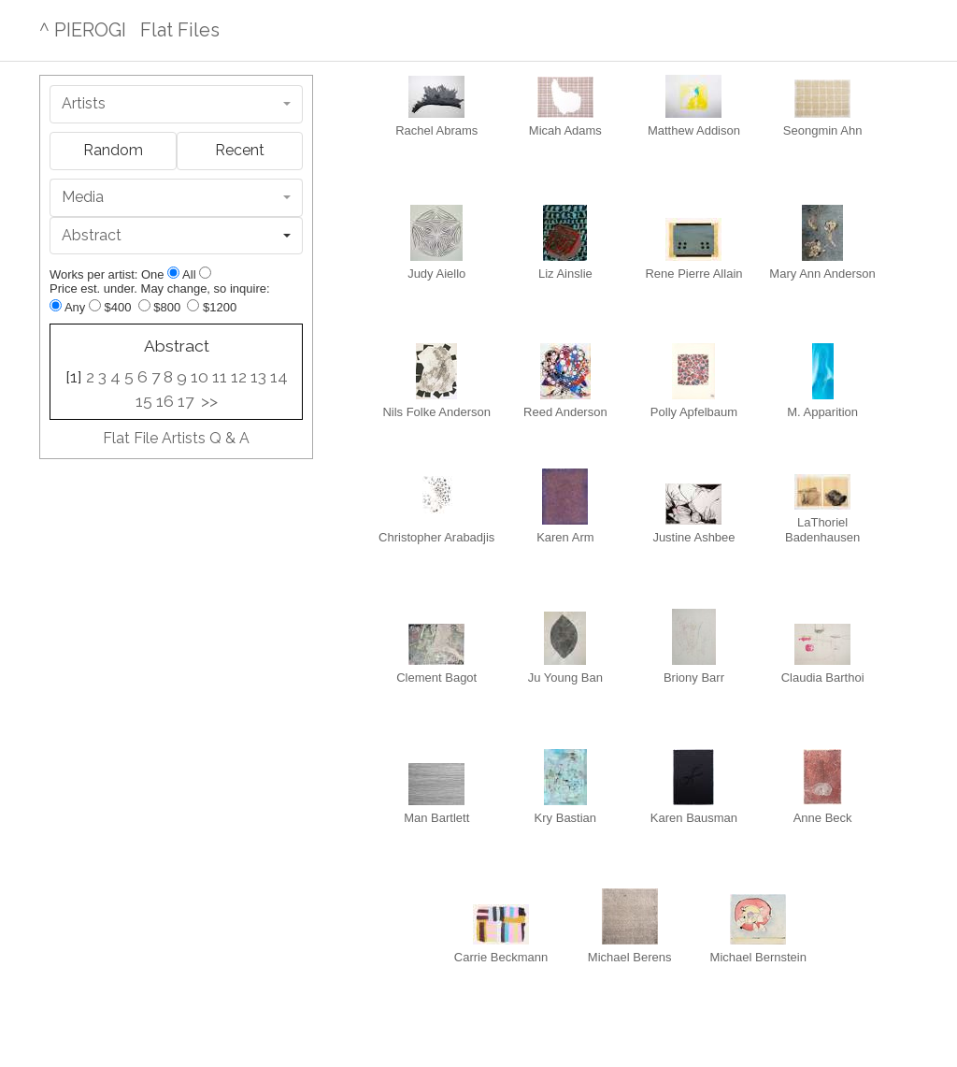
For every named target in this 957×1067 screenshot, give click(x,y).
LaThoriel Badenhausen (822, 515)
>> (209, 401)
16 (165, 401)
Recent (239, 150)
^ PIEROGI (82, 30)
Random (113, 150)
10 (199, 377)
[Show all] (205, 273)
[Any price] (56, 305)
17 (185, 401)
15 (144, 401)
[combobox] (176, 104)
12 (239, 377)
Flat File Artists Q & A (176, 438)
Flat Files (180, 30)
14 (279, 377)
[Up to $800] (144, 305)
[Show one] (173, 273)
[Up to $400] (95, 305)
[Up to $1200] (193, 305)
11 (219, 377)
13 (258, 377)
